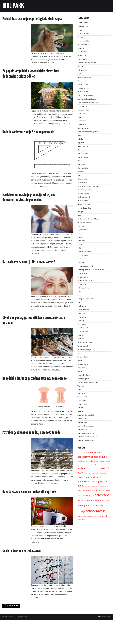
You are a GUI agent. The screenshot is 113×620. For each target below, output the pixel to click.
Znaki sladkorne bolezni (85, 426)
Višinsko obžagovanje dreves (87, 382)
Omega (80, 212)
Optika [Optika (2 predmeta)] (80, 477)
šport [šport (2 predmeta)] (104, 516)
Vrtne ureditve (82, 404)
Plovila (79, 244)
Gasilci (79, 74)
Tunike (79, 371)
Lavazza (80, 135)
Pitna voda (81, 241)
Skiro (79, 302)
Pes (78, 233)
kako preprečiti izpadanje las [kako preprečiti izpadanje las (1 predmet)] (92, 464)
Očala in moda (82, 201)
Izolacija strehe (82, 92)
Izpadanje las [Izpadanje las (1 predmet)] (80, 464)
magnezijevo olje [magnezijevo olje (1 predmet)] (94, 468)
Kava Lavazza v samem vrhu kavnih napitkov (29, 492)
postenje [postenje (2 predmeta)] (82, 481)
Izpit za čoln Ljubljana (85, 95)
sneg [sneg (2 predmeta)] (88, 495)
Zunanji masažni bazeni (85, 440)
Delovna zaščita (83, 41)
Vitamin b (80, 386)
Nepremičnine (82, 182)
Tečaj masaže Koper (84, 342)
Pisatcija (80, 237)
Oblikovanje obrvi (83, 197)
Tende (79, 353)
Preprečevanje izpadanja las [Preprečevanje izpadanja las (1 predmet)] (91, 486)
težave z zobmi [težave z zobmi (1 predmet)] (106, 500)
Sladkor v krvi (82, 306)
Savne (79, 295)
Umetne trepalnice (83, 379)
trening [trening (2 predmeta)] (81, 505)
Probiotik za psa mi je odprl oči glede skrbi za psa (32, 19)
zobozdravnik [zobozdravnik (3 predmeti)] (95, 511)
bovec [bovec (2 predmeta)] (91, 452)
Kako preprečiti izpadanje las (87, 103)
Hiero (99, 617)
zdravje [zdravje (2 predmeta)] (81, 511)
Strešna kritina (82, 331)
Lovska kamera (82, 146)
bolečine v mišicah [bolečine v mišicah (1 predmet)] (82, 453)
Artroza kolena (82, 23)
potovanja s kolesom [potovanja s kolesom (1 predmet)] (92, 481)
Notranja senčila (83, 193)
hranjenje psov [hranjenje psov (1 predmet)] (81, 461)
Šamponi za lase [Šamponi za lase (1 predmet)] (96, 516)
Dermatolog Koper (83, 44)
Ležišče (80, 139)
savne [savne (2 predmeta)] (101, 490)
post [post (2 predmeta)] (98, 477)
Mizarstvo (80, 172)
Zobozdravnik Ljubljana (85, 433)
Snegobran (81, 313)
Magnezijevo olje (83, 150)
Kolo (79, 117)
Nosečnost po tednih (84, 190)
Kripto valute (81, 124)
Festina (80, 66)
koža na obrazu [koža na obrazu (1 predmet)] (104, 464)
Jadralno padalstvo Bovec (86, 99)
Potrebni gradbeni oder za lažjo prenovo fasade (31, 433)
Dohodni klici (82, 55)
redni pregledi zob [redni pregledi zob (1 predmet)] (104, 486)
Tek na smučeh (82, 346)
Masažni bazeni (83, 157)
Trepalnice (81, 368)
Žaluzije (80, 408)
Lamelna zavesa (83, 128)
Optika (79, 215)
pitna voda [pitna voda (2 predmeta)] (90, 477)
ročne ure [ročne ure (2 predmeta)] (92, 490)
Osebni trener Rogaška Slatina (88, 219)
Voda (79, 390)
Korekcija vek (82, 121)
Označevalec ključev (84, 222)
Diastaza (80, 48)
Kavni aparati (82, 106)
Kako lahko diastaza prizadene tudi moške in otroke (34, 378)
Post (79, 259)
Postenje (80, 262)
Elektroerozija (82, 59)
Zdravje (80, 411)
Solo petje (81, 321)
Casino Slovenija (83, 34)
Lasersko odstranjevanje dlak (87, 132)
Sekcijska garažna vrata (85, 299)
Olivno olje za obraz (84, 208)
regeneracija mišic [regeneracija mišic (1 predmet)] (82, 490)
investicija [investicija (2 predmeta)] (91, 461)
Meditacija (81, 164)
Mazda (79, 161)
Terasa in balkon (83, 357)
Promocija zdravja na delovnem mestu (90, 270)
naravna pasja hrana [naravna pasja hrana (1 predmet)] (100, 473)
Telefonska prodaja (84, 350)
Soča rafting (81, 317)
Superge (80, 335)
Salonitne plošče (83, 288)
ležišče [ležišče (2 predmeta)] (81, 468)
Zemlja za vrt (82, 419)
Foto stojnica (82, 70)
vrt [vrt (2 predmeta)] (94, 505)
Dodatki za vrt (82, 52)
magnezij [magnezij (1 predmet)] (87, 468)
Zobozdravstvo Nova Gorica (87, 437)
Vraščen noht (82, 397)
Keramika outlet (83, 110)
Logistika (80, 143)
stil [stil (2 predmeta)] (78, 500)
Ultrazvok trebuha (83, 375)
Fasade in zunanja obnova (86, 63)
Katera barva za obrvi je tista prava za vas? (28, 262)
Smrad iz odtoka (83, 310)
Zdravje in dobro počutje (85, 415)
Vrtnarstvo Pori (82, 400)
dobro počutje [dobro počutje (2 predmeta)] (99, 456)
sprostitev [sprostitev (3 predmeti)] (102, 495)
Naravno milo (82, 179)
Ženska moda (82, 422)
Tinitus (79, 360)
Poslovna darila (82, 255)
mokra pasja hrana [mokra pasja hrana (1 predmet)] (90, 473)
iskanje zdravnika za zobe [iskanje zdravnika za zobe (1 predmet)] (103, 461)
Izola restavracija (83, 88)
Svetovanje (81, 339)
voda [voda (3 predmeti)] (88, 505)
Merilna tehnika (82, 168)
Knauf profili (81, 113)
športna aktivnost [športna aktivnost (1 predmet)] (81, 519)
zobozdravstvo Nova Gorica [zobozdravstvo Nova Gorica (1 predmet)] (84, 516)
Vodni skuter (81, 393)
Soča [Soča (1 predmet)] (93, 495)
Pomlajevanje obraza (84, 251)
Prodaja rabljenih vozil (85, 266)
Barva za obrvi (82, 26)
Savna (79, 291)
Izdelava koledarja (83, 84)
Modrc (79, 175)
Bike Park (13, 5)
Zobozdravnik (82, 429)
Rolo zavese (81, 284)
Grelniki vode (82, 81)
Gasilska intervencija (84, 77)
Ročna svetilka (82, 277)
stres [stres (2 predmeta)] (83, 500)
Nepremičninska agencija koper (88, 186)
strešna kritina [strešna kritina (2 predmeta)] (94, 500)
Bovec (79, 30)
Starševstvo (81, 324)
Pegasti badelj (82, 230)
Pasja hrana (81, 226)
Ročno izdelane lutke (84, 281)
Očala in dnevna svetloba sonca (21, 551)
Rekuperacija (82, 273)
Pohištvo (80, 248)
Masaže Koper (82, 153)
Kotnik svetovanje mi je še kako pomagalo (28, 132)
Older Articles (11, 606)
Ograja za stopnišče (84, 204)
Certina (80, 37)
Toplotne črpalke (83, 364)
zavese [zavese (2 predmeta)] (100, 505)
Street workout (82, 328)
